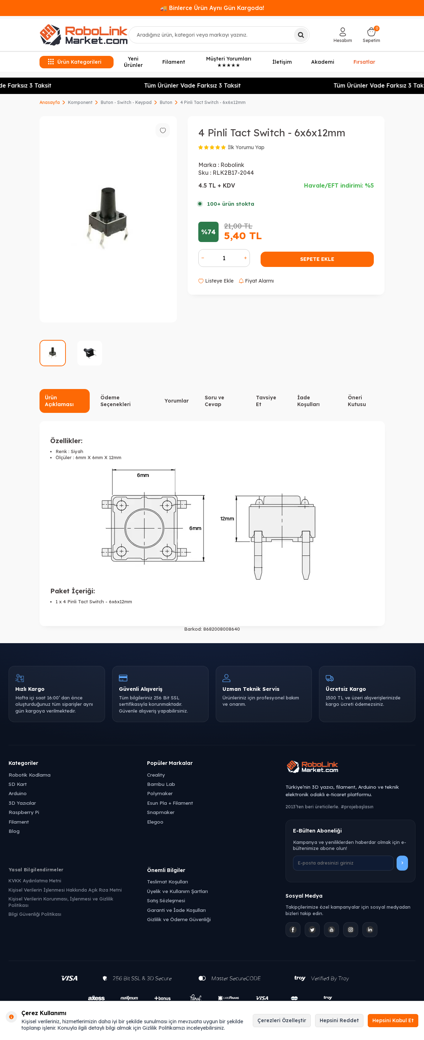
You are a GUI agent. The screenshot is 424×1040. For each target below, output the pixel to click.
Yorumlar (176, 401)
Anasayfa (50, 102)
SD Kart (18, 784)
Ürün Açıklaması (59, 401)
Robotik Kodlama (30, 775)
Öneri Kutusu (357, 401)
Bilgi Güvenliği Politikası (35, 914)
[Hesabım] (343, 34)
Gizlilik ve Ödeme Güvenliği (179, 919)
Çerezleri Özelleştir (281, 1020)
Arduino (18, 793)
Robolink (232, 164)
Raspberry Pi (24, 812)
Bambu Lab (161, 784)
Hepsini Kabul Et (393, 1020)
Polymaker (160, 793)
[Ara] (301, 35)
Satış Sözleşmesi (166, 900)
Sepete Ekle (317, 259)
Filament (173, 62)
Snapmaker (160, 812)
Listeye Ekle (216, 281)
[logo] (83, 35)
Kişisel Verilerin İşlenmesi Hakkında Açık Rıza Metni (65, 890)
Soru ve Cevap (214, 401)
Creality (156, 775)
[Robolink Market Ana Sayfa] (350, 768)
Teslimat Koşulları (167, 881)
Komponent (80, 102)
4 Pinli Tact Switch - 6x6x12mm (213, 102)
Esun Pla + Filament (170, 803)
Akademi (322, 62)
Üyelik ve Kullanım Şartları (177, 891)
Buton (166, 102)
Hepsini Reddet (339, 1020)
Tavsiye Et (266, 401)
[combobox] (219, 34)
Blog (14, 831)
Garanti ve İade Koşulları (176, 910)
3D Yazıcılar (22, 803)
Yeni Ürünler (133, 62)
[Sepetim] (371, 34)
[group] (108, 219)
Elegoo (155, 822)
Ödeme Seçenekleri (115, 401)
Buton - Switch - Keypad (126, 102)
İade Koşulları (308, 401)
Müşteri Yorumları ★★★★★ (228, 62)
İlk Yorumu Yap (246, 147)
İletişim (282, 62)
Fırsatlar (364, 61)
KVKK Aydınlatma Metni (35, 880)
